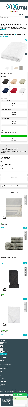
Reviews (9, 14)
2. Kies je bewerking (4, 98)
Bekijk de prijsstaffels (4, 36)
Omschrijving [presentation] (14, 177)
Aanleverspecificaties (4, 367)
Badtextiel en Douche (10, 20)
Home (1, 20)
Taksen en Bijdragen (4, 365)
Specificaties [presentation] (14, 180)
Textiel (4, 20)
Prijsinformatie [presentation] (14, 175)
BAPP (1, 371)
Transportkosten (3, 369)
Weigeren (9, 403)
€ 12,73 (2, 334)
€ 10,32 (2, 298)
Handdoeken (17, 20)
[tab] (14, 175)
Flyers (1, 363)
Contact (1, 359)
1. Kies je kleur (3, 76)
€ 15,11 (2, 227)
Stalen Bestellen (3, 368)
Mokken (1, 377)
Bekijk (25, 227)
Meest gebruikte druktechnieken (6, 364)
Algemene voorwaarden (4, 382)
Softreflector (2, 378)
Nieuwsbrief (2, 361)
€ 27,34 (3, 263)
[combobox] (12, 17)
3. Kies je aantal (4, 127)
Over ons (2, 360)
